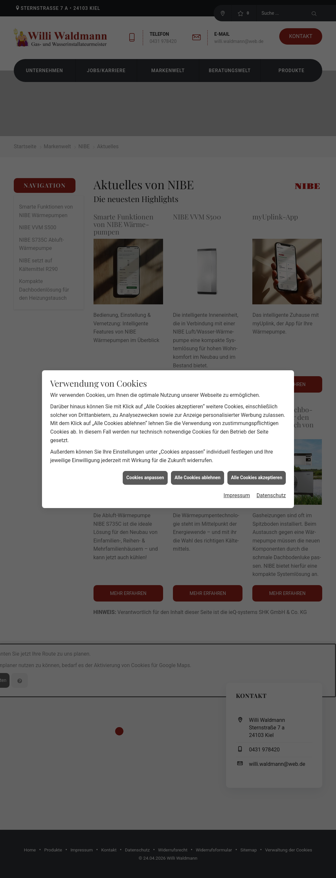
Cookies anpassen (145, 459)
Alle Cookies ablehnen (197, 459)
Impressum (236, 478)
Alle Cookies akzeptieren (256, 459)
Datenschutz (271, 478)
